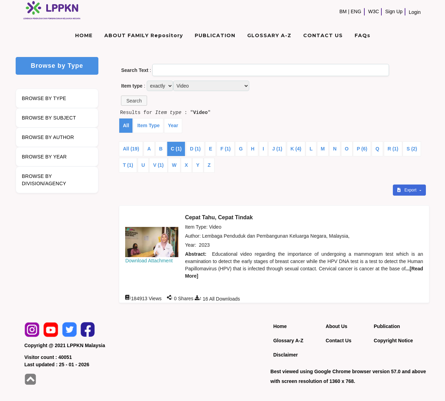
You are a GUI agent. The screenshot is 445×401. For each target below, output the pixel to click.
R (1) (393, 149)
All (126, 125)
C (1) (176, 149)
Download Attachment (148, 260)
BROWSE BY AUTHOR (48, 137)
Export (407, 190)
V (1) (158, 165)
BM (343, 11)
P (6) (362, 149)
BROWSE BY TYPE (44, 98)
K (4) (296, 149)
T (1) (128, 165)
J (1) (277, 149)
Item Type (148, 125)
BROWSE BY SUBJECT (49, 118)
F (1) (225, 149)
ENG (356, 11)
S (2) (411, 149)
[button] (134, 101)
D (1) (195, 149)
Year (173, 125)
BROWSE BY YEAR (44, 156)
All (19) (131, 149)
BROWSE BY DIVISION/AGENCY (44, 179)
